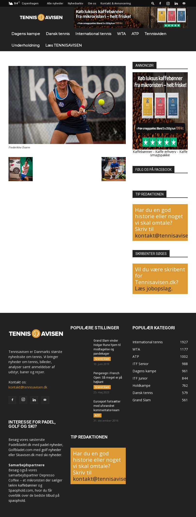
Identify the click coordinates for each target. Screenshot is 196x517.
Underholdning (25, 45)
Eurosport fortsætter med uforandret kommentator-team (107, 406)
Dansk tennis (58, 33)
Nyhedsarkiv (75, 3)
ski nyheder (52, 454)
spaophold (16, 500)
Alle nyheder (55, 3)
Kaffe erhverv (165, 151)
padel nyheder (51, 444)
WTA (121, 33)
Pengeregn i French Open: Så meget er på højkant (108, 378)
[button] (153, 3)
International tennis (93, 33)
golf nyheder (51, 449)
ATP (135, 33)
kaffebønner (27, 485)
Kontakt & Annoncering (116, 3)
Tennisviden (155, 33)
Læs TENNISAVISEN (63, 45)
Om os (92, 3)
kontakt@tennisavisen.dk (27, 387)
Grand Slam (102, 358)
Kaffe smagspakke (169, 153)
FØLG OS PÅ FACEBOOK (153, 170)
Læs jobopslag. (153, 288)
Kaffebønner (142, 151)
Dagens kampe (25, 33)
